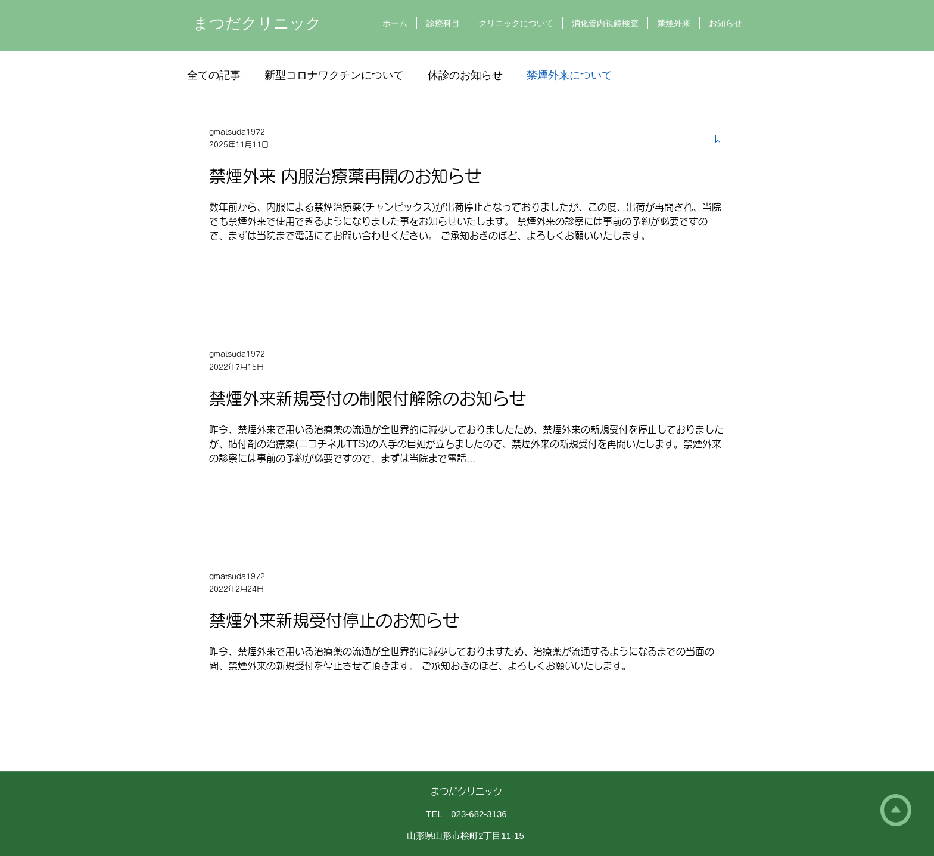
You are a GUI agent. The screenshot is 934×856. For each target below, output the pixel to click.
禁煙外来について (569, 75)
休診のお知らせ (465, 75)
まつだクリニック (257, 23)
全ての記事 (214, 75)
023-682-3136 (478, 814)
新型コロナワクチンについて (334, 75)
